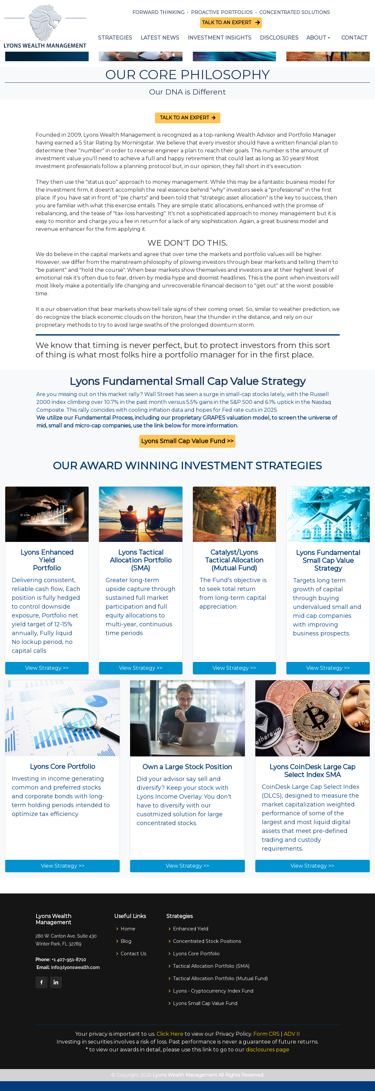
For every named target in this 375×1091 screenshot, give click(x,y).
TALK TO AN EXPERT (228, 23)
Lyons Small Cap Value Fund (205, 1003)
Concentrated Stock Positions (207, 941)
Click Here (170, 1034)
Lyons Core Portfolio (196, 953)
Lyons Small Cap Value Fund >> (187, 441)
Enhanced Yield (190, 928)
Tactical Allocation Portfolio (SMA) (211, 966)
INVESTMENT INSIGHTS (219, 38)
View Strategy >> (47, 668)
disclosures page (267, 1050)
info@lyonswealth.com (75, 967)
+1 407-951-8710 (69, 959)
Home (128, 928)
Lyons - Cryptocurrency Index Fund (213, 991)
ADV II (292, 1034)
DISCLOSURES (279, 38)
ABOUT (316, 38)
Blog (126, 941)
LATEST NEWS (160, 38)
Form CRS (266, 1034)
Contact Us (133, 953)
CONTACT (354, 38)
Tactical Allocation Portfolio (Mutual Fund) (220, 978)
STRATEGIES (115, 38)
